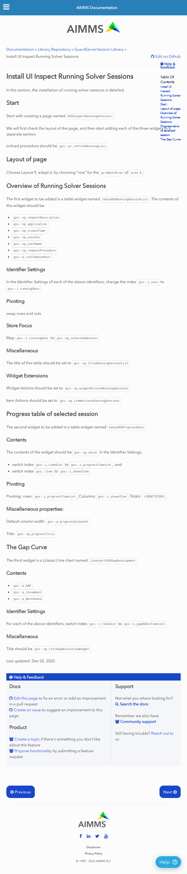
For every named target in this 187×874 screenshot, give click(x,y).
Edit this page (25, 698)
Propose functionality (32, 751)
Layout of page (170, 108)
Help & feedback (167, 65)
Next (170, 791)
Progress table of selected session (169, 131)
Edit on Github (167, 56)
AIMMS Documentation (96, 7)
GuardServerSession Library (99, 49)
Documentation (20, 49)
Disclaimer (93, 847)
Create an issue (27, 710)
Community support (137, 721)
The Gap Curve (170, 139)
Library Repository (54, 49)
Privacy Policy (93, 853)
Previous (20, 791)
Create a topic (26, 739)
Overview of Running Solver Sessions (170, 117)
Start (163, 104)
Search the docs (133, 704)
